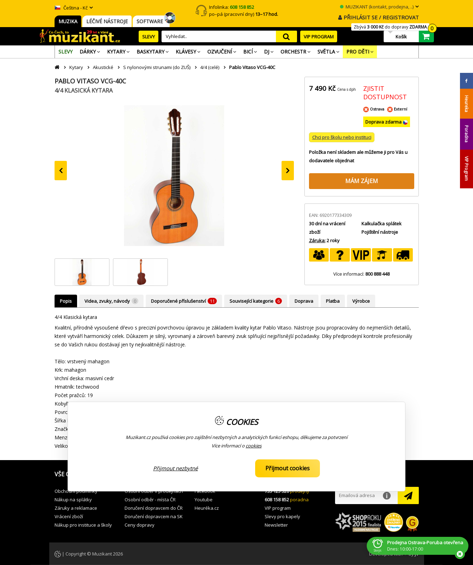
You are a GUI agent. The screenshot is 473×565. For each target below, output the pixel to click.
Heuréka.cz (207, 508)
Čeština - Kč (71, 8)
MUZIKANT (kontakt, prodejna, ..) (377, 7)
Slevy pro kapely (282, 516)
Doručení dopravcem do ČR (154, 508)
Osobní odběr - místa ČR (150, 499)
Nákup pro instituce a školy (83, 525)
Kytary (76, 67)
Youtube (204, 499)
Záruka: (317, 240)
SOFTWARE (151, 21)
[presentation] (61, 170)
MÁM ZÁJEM (361, 181)
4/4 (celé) (209, 67)
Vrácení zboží (69, 516)
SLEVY (148, 36)
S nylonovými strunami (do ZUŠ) (156, 67)
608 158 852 (277, 499)
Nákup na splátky (73, 499)
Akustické (103, 67)
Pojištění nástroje (379, 232)
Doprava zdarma (384, 122)
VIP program (278, 508)
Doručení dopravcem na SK (154, 516)
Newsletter (276, 525)
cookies (253, 445)
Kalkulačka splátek (381, 223)
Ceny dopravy (139, 525)
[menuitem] (65, 51)
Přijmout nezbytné (175, 468)
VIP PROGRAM (319, 36)
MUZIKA (67, 21)
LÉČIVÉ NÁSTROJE (107, 21)
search (286, 36)
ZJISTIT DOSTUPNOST (385, 92)
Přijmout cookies (287, 468)
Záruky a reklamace (76, 508)
